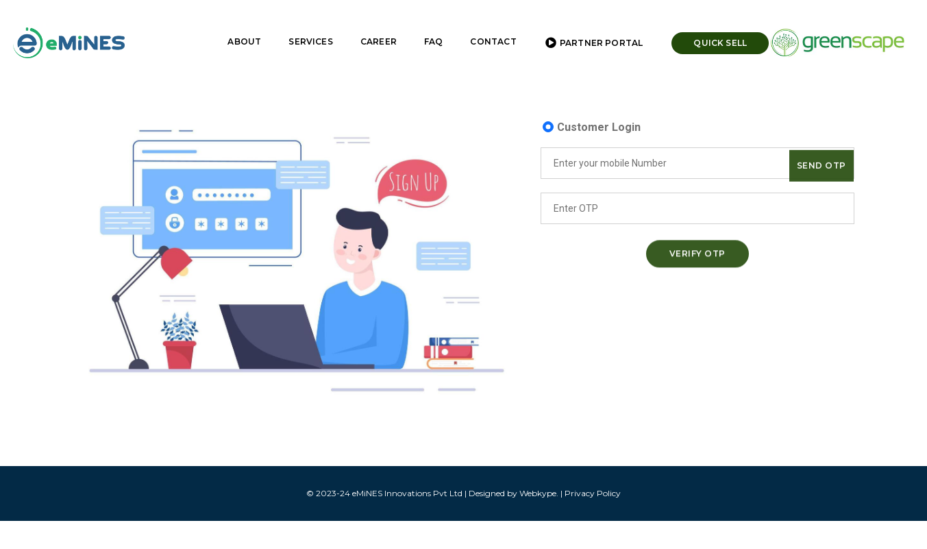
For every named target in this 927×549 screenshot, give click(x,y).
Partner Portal (585, 26)
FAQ (424, 24)
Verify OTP (697, 256)
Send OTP (821, 169)
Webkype (537, 493)
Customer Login (599, 127)
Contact (484, 24)
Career (369, 24)
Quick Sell (711, 26)
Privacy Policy (593, 493)
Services (301, 24)
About (235, 24)
